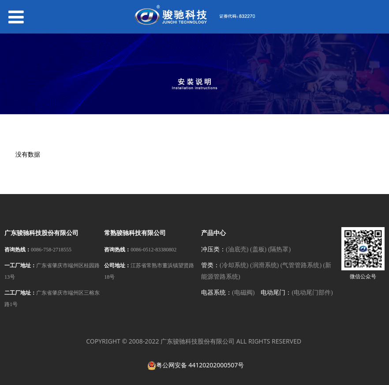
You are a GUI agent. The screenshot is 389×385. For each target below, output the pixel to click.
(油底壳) (237, 249)
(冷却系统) (234, 265)
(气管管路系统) (301, 265)
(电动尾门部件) (312, 292)
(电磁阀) (243, 292)
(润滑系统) (264, 265)
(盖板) (258, 249)
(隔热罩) (279, 249)
